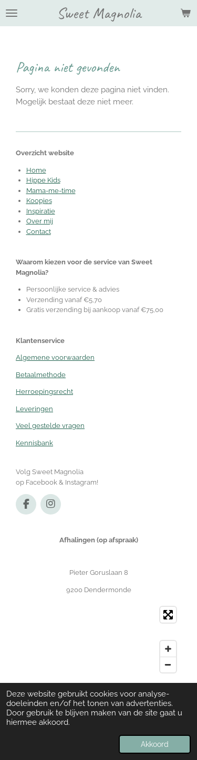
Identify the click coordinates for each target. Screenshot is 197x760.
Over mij (39, 221)
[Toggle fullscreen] (168, 615)
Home (36, 170)
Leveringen (34, 409)
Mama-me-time (51, 191)
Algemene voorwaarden (55, 357)
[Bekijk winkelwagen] (185, 13)
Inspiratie (40, 211)
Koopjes (39, 201)
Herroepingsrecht (44, 391)
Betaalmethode (41, 375)
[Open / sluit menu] (11, 13)
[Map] (98, 640)
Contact (38, 232)
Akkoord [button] (155, 744)
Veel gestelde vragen (50, 426)
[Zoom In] (168, 649)
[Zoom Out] (168, 664)
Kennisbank (34, 443)
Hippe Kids (43, 180)
